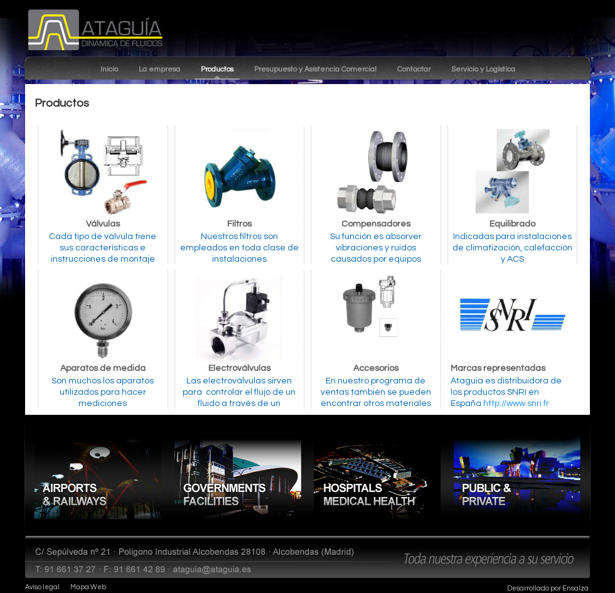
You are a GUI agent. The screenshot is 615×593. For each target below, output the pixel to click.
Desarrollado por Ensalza (548, 588)
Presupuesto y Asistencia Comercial (315, 69)
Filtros (239, 224)
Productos (217, 69)
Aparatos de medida (103, 368)
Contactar (413, 69)
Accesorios (375, 368)
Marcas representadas (498, 368)
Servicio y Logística (483, 69)
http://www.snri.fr (516, 403)
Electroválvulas (239, 368)
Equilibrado (512, 224)
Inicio (109, 69)
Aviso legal (42, 587)
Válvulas (103, 224)
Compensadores (375, 224)
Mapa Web (88, 587)
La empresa (159, 69)
